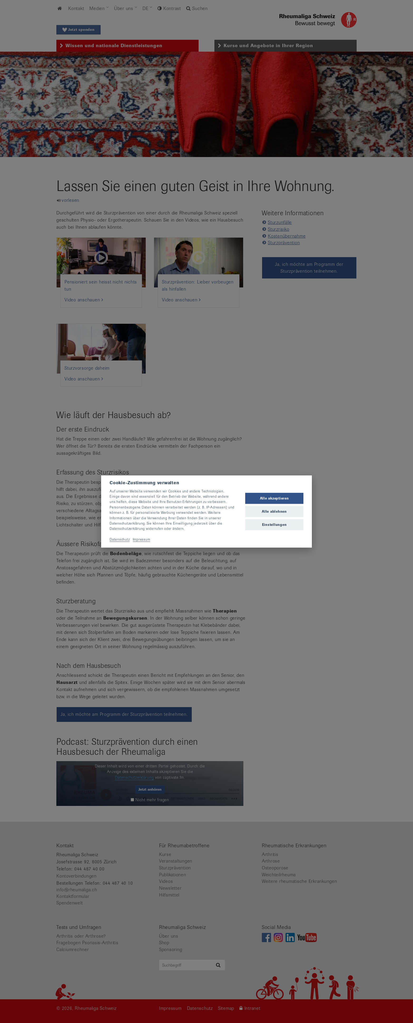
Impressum (141, 539)
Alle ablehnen (274, 511)
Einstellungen (274, 524)
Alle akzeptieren (274, 498)
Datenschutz (120, 539)
